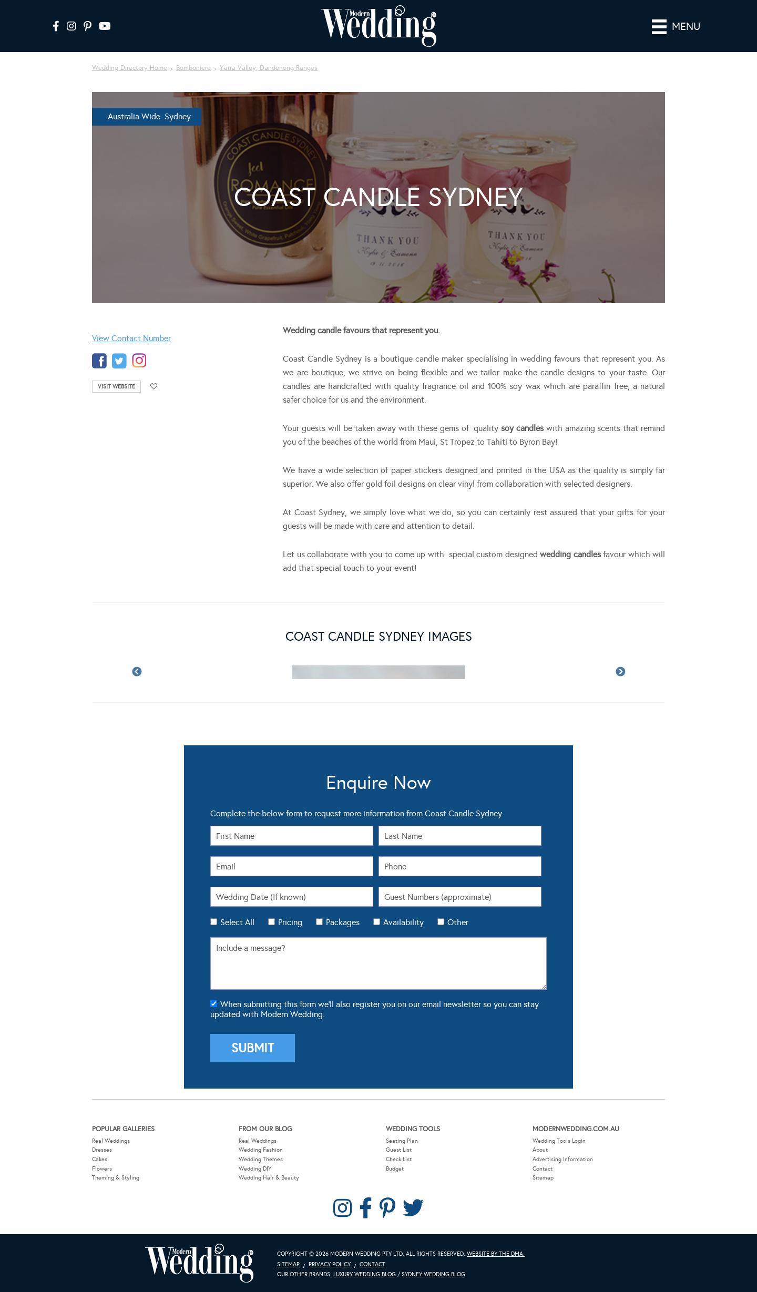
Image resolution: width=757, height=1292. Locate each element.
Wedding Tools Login (559, 1140)
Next (620, 672)
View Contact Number (131, 338)
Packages (343, 922)
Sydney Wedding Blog (433, 1274)
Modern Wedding (199, 1263)
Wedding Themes (261, 1158)
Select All (237, 922)
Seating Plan (402, 1140)
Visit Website (116, 386)
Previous (136, 672)
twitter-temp (119, 360)
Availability (403, 922)
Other (457, 922)
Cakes (99, 1158)
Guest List (399, 1149)
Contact (543, 1168)
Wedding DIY (255, 1168)
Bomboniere (193, 68)
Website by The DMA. (496, 1253)
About (540, 1149)
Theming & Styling (115, 1177)
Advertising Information (563, 1158)
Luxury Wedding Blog (364, 1274)
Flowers (102, 1168)
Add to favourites (154, 386)
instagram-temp (139, 360)
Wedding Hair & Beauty (269, 1177)
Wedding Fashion (261, 1149)
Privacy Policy (330, 1263)
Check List (399, 1158)
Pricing (290, 922)
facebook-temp (99, 360)
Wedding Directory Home (129, 68)
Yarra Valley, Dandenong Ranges (269, 68)
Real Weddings (111, 1140)
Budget (395, 1168)
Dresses (102, 1149)
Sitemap (543, 1177)
